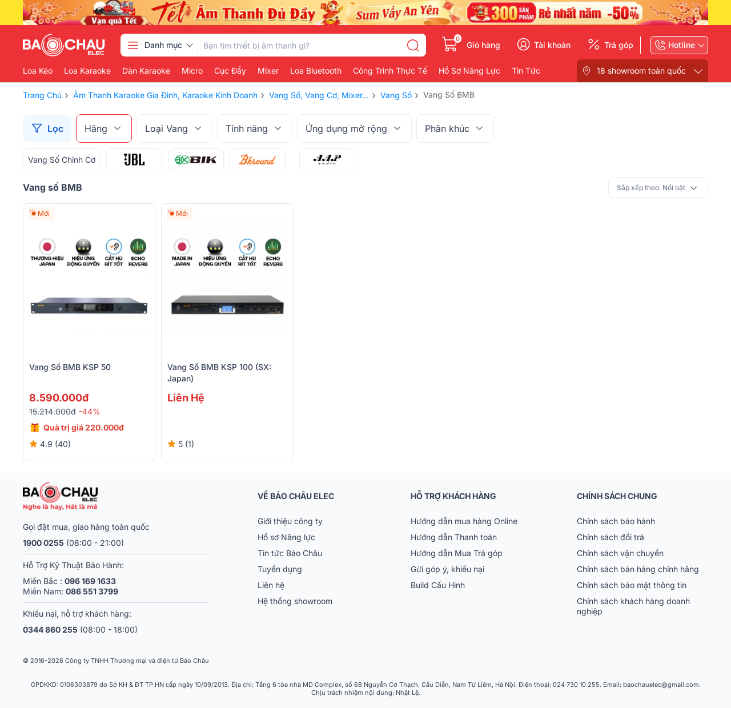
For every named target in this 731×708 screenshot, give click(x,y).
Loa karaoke (87, 71)
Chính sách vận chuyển (620, 553)
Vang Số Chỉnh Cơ (61, 159)
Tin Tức (526, 71)
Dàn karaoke (146, 71)
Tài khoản (552, 45)
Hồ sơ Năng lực (286, 537)
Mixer (268, 71)
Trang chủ (42, 95)
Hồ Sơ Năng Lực (469, 71)
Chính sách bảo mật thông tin (631, 585)
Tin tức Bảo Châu (290, 553)
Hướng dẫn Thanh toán (454, 537)
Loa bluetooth (316, 71)
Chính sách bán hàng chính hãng (638, 569)
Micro (192, 71)
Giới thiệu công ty (290, 521)
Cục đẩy (230, 71)
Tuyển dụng (280, 569)
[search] (413, 45)
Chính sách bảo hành (616, 521)
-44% (90, 411)
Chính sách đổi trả (610, 537)
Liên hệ (271, 585)
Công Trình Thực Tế (390, 71)
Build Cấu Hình (438, 585)
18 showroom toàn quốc (641, 70)
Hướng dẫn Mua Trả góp (457, 553)
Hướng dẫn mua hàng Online (464, 521)
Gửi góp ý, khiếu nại (447, 569)
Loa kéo (38, 71)
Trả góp (618, 45)
